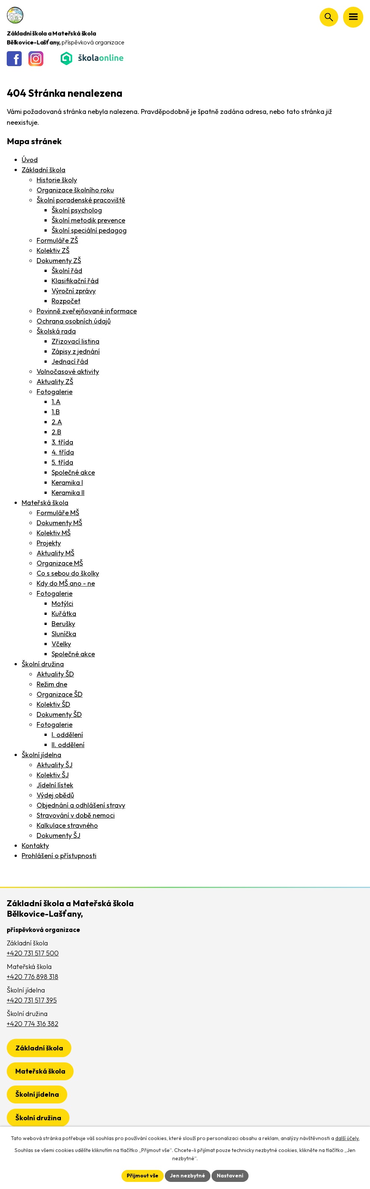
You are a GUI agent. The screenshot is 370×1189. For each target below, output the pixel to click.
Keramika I (67, 482)
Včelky (61, 644)
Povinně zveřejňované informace (87, 311)
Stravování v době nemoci (76, 815)
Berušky (63, 623)
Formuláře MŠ (58, 512)
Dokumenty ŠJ (58, 835)
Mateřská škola (45, 502)
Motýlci (62, 603)
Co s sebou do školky (68, 573)
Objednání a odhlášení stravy (81, 805)
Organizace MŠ (60, 563)
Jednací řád (70, 361)
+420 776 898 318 (32, 976)
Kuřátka (64, 613)
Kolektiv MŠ (54, 533)
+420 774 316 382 (32, 1023)
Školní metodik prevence (88, 220)
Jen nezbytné (187, 1175)
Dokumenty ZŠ (59, 260)
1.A (56, 401)
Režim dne (52, 684)
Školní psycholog (77, 210)
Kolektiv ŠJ (53, 775)
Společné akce (73, 472)
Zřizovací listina (75, 341)
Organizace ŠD (60, 694)
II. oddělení (68, 744)
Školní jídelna (41, 754)
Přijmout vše (142, 1175)
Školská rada (56, 331)
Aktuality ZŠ (55, 381)
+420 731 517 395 (32, 1000)
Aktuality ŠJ (55, 765)
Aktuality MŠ (55, 553)
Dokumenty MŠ (59, 522)
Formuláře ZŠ (57, 240)
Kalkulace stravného (67, 825)
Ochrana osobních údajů (74, 321)
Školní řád (67, 270)
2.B (56, 432)
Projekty (49, 543)
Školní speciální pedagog (89, 230)
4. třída (63, 452)
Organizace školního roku (75, 190)
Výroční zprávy (74, 291)
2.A (57, 422)
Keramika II (68, 492)
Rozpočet (66, 301)
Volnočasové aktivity (68, 371)
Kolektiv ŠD (53, 704)
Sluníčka (64, 633)
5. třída (62, 462)
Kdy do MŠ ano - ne (66, 583)
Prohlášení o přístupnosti (59, 855)
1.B (56, 412)
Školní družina (43, 664)
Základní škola (43, 169)
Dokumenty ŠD (59, 714)
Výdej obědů (55, 795)
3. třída (62, 442)
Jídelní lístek (55, 785)
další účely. (347, 1138)
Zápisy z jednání (76, 351)
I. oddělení (67, 734)
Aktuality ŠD (55, 674)
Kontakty (35, 845)
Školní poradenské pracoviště (81, 200)
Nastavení (230, 1175)
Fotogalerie (55, 391)
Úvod (30, 159)
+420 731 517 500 (33, 953)
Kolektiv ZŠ (53, 250)
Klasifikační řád (75, 280)
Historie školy (57, 180)
